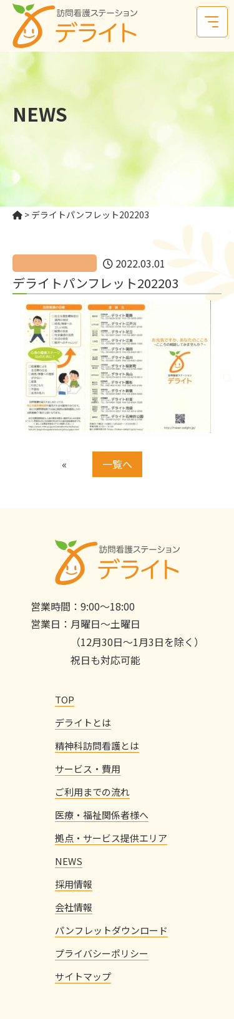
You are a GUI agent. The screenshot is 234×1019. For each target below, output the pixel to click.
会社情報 (73, 907)
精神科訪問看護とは (97, 745)
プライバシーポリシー (102, 953)
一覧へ (117, 463)
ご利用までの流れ (92, 791)
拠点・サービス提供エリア (111, 837)
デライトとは (83, 722)
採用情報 (73, 884)
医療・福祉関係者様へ (102, 814)
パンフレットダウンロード (111, 930)
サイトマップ (83, 976)
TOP (64, 699)
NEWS (68, 860)
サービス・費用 (87, 768)
